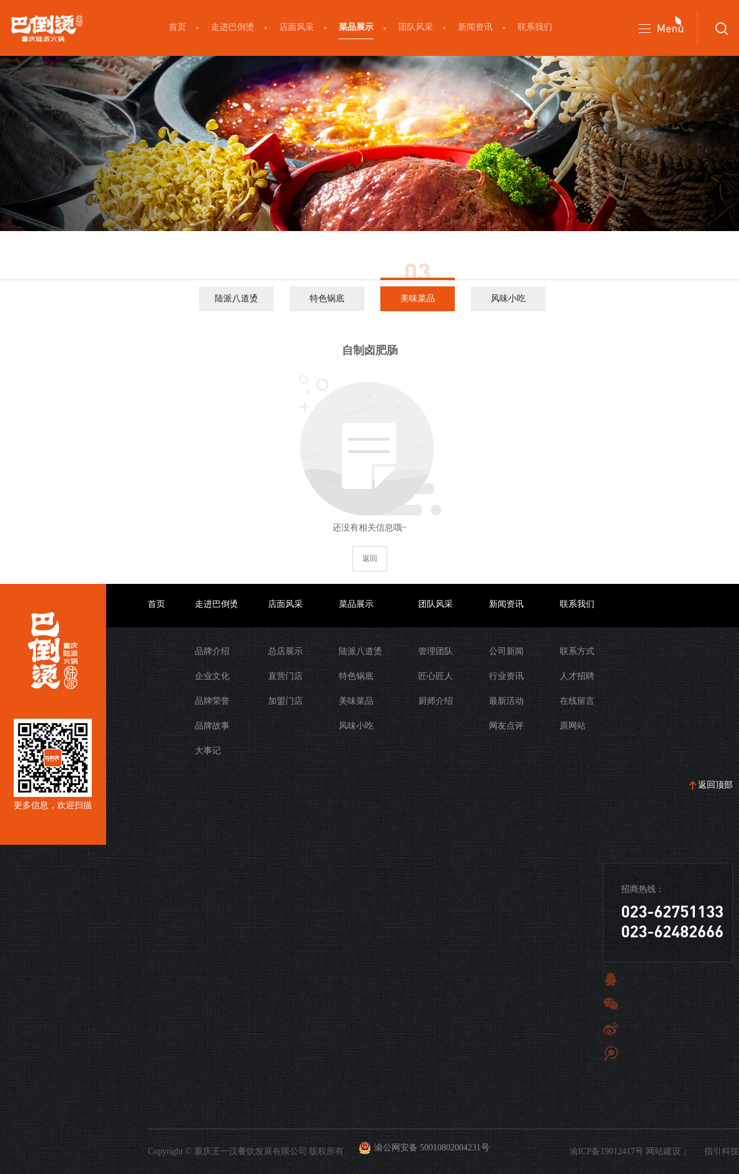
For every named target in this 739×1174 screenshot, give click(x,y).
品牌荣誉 (212, 701)
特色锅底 (327, 298)
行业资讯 (506, 676)
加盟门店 (285, 701)
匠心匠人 (435, 676)
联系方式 (577, 651)
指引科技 (721, 1151)
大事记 (208, 750)
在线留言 (577, 701)
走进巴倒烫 (232, 27)
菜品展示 (356, 27)
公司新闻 (506, 651)
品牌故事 (212, 725)
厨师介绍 (435, 701)
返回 (369, 558)
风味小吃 (508, 298)
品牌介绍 (212, 651)
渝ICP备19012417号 (607, 1151)
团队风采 (415, 27)
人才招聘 (577, 676)
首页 (177, 27)
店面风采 (296, 27)
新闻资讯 (475, 27)
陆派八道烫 (236, 298)
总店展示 (285, 651)
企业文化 (212, 676)
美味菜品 (417, 298)
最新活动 (506, 701)
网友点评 (506, 725)
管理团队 (435, 651)
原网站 (573, 725)
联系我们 (534, 27)
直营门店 (285, 676)
